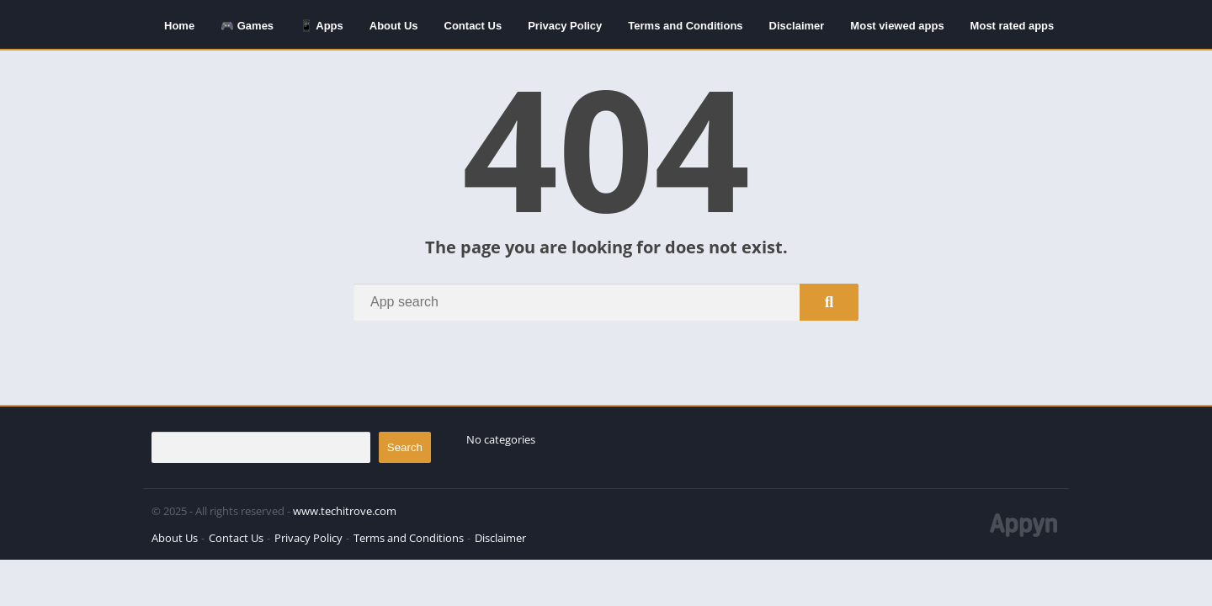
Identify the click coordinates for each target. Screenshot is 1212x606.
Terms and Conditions (685, 25)
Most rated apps (1012, 25)
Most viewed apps (897, 25)
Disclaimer (797, 25)
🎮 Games (247, 25)
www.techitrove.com (344, 510)
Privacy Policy (565, 25)
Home (179, 25)
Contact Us (473, 25)
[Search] (606, 302)
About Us (393, 25)
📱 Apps (321, 25)
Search (405, 447)
